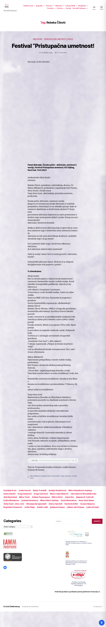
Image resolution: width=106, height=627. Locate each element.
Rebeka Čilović (46, 477)
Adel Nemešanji (10, 499)
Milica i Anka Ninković (59, 495)
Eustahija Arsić (9, 492)
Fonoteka (50, 9)
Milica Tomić (24, 499)
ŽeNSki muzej (28, 6)
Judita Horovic (24, 492)
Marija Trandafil (39, 492)
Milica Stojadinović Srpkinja (80, 492)
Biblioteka (58, 6)
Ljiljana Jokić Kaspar (75, 509)
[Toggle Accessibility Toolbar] (102, 623)
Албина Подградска (41, 499)
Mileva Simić (57, 499)
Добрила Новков (57, 509)
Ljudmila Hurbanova (29, 502)
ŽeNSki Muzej (15, 608)
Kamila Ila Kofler (71, 505)
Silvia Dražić (56, 477)
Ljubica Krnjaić (92, 509)
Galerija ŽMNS (70, 6)
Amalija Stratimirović (57, 492)
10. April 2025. (62, 54)
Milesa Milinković (35, 477)
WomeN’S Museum (79, 9)
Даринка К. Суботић (85, 499)
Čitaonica (49, 6)
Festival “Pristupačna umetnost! (53, 47)
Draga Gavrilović (41, 495)
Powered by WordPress (30, 608)
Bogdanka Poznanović (12, 509)
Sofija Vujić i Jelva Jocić (13, 505)
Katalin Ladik (42, 509)
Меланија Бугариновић (36, 505)
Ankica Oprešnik (55, 505)
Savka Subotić (9, 495)
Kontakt (68, 9)
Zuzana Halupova (88, 505)
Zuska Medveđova (68, 502)
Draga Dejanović (25, 495)
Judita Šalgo (29, 509)
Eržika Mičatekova (11, 502)
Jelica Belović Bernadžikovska (83, 495)
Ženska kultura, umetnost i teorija (58, 40)
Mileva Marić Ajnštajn (49, 502)
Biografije (39, 6)
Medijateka (82, 6)
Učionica (60, 9)
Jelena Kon (69, 499)
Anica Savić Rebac (86, 502)
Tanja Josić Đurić (66, 477)
